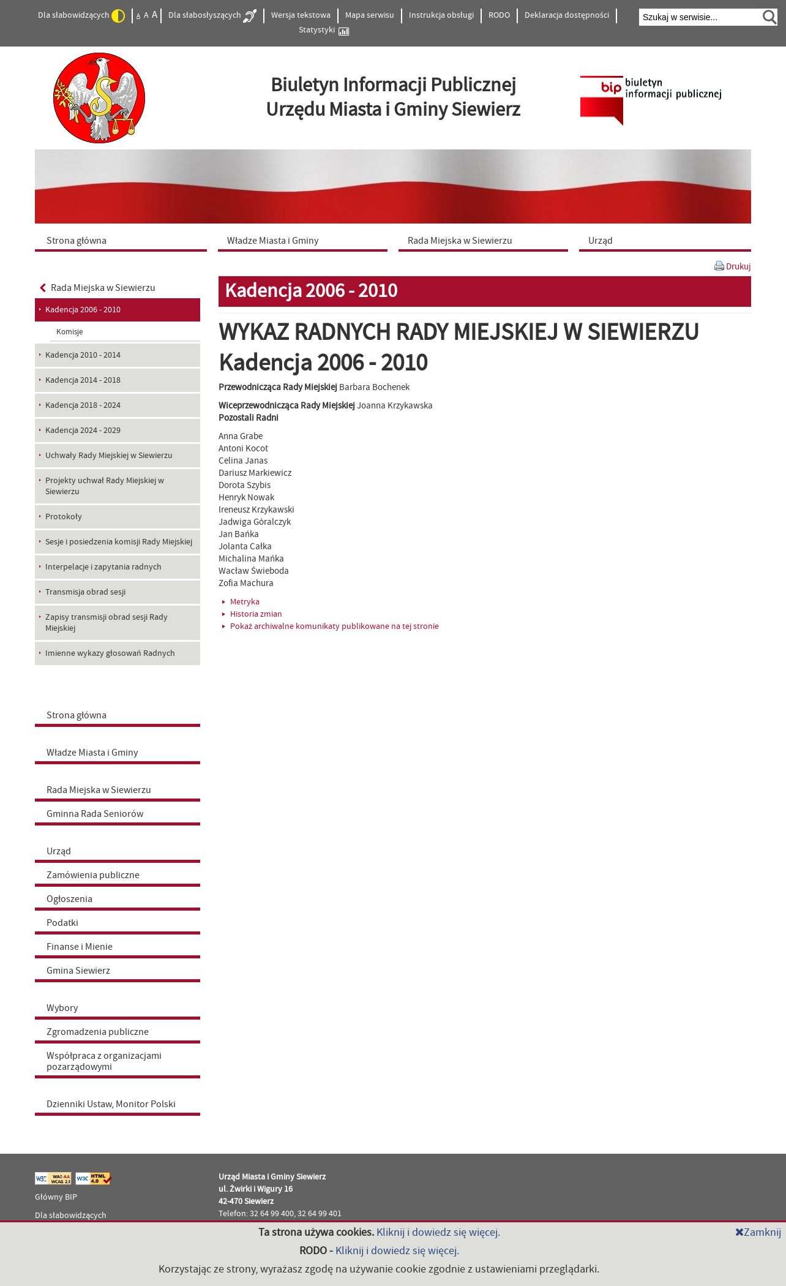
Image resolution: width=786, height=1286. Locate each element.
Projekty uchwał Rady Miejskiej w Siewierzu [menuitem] (104, 486)
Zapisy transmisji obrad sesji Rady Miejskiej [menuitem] (106, 623)
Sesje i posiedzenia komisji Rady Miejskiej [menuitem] (118, 541)
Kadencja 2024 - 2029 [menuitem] (83, 430)
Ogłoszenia (69, 899)
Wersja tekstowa (301, 15)
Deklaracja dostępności (567, 15)
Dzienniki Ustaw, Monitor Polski (111, 1104)
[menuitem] (123, 240)
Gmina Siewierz (78, 970)
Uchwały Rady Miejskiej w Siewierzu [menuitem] (109, 455)
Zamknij (758, 1232)
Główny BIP (56, 1197)
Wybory (62, 1008)
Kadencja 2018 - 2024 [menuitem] (83, 405)
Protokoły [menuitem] (63, 516)
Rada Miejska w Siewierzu (97, 288)
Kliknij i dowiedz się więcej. (438, 1232)
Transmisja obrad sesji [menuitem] (85, 592)
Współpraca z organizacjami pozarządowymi (104, 1061)
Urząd (59, 851)
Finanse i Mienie (80, 947)
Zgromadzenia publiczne (98, 1032)
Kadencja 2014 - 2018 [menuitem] (83, 380)
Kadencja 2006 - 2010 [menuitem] (83, 309)
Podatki (62, 923)
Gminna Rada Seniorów (95, 814)
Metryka (241, 601)
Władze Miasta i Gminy (92, 752)
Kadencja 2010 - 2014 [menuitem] (83, 355)
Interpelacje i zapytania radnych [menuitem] (103, 567)
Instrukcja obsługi (441, 15)
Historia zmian (252, 614)
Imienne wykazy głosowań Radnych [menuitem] (110, 653)
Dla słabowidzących (81, 16)
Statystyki (324, 30)
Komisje (69, 332)
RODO (499, 15)
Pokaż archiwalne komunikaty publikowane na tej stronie (330, 626)
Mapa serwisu (369, 15)
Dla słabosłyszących (212, 16)
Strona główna (77, 715)
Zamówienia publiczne (93, 875)
